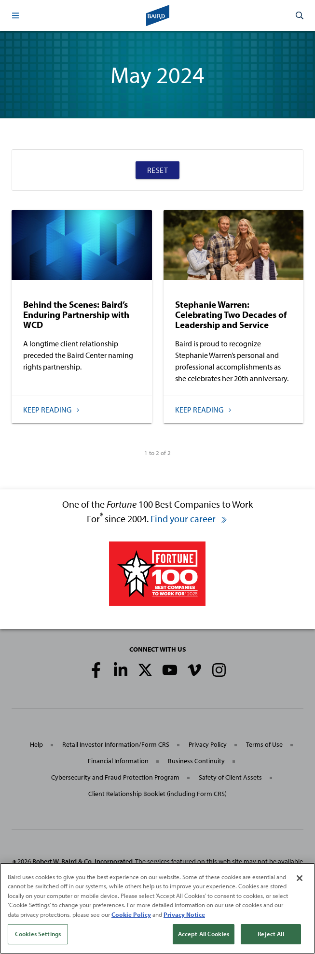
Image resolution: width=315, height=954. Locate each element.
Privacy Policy (208, 744)
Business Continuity (196, 760)
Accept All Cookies (203, 934)
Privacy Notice (184, 914)
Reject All (271, 934)
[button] (15, 15)
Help (36, 744)
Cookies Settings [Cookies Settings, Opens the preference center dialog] (38, 934)
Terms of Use (264, 744)
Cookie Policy (131, 914)
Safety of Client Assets (230, 777)
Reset (157, 170)
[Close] (299, 878)
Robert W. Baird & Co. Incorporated (82, 861)
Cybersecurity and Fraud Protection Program (115, 777)
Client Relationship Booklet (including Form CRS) (157, 793)
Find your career (189, 519)
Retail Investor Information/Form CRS (115, 744)
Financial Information (118, 760)
